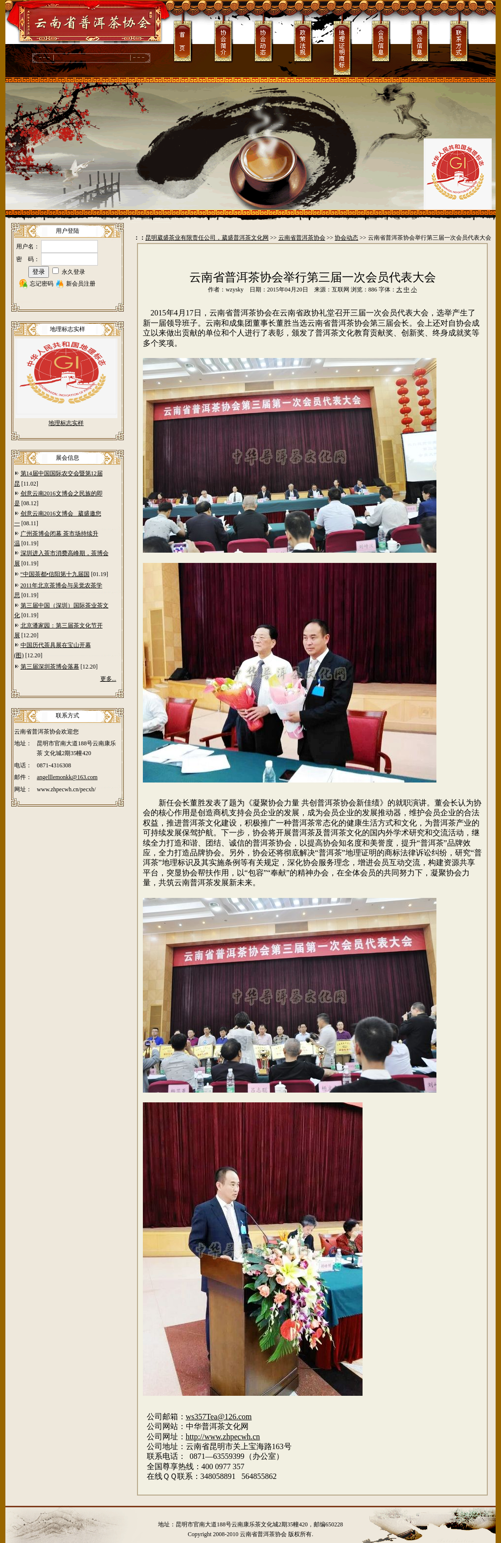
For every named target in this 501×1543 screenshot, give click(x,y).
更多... (108, 678)
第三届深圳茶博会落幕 (50, 666)
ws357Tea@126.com (219, 1416)
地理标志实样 (66, 423)
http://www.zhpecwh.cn (223, 1436)
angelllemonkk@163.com (67, 777)
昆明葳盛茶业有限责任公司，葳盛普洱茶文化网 (207, 237)
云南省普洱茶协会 (301, 237)
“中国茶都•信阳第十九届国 (55, 574)
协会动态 (346, 237)
